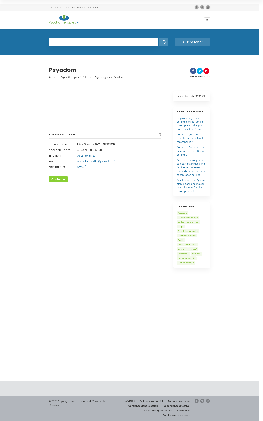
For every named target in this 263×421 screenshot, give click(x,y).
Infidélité (193, 249)
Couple (181, 226)
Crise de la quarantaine (188, 231)
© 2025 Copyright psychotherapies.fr (70, 401)
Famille (181, 240)
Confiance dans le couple (188, 222)
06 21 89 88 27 (86, 156)
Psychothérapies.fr (71, 77)
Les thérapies (183, 253)
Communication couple (188, 217)
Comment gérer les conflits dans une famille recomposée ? (191, 138)
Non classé (196, 253)
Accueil (53, 77)
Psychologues (102, 77)
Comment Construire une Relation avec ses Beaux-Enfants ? (191, 150)
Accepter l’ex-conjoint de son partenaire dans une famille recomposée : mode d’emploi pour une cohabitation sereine (191, 167)
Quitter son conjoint (187, 258)
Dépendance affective (187, 235)
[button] (207, 20)
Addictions (182, 213)
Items (88, 77)
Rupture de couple (186, 262)
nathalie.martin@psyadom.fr (96, 161)
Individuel (182, 249)
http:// (81, 167)
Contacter (58, 179)
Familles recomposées (187, 244)
